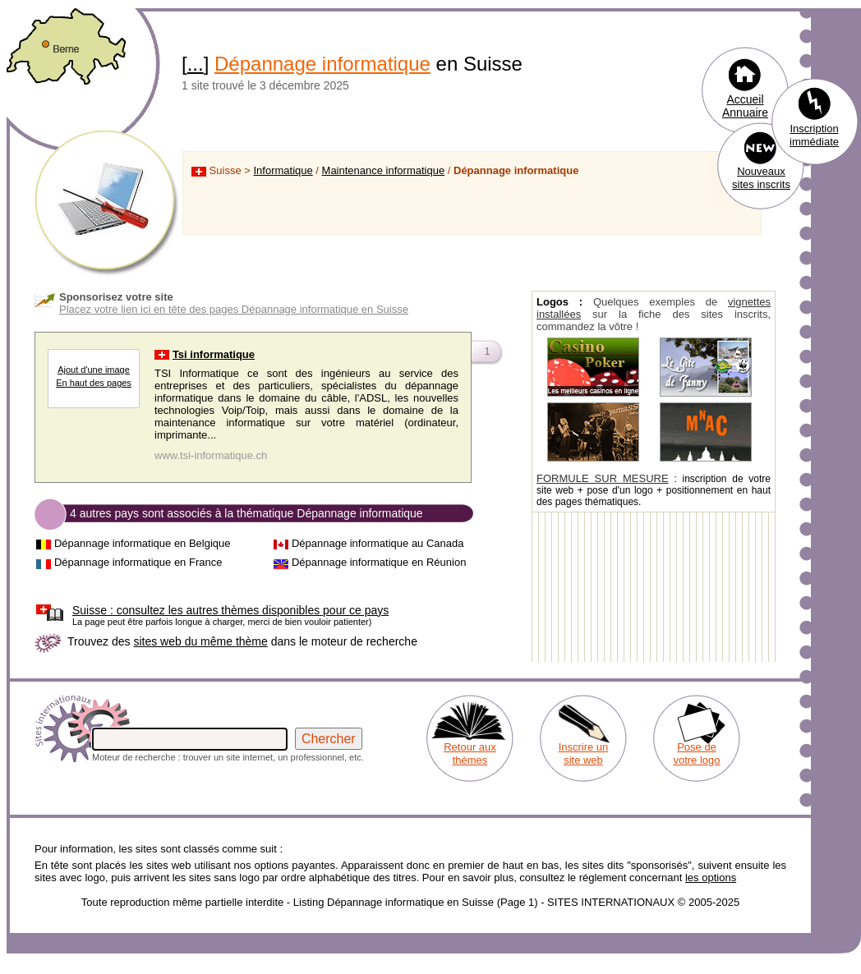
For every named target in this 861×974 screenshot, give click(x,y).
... (195, 64)
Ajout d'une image (94, 369)
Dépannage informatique (322, 64)
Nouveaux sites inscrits (761, 178)
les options (710, 877)
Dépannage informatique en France (138, 562)
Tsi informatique (214, 354)
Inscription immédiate (814, 135)
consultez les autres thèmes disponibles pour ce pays (230, 610)
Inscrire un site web (584, 753)
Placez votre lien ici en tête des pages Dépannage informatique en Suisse (233, 309)
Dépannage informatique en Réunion (379, 562)
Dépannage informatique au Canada (378, 543)
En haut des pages (93, 383)
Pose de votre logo (696, 753)
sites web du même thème (200, 641)
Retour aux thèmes (470, 753)
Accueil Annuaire (745, 106)
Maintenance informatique (383, 170)
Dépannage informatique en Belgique (142, 543)
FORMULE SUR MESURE (602, 478)
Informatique (282, 170)
